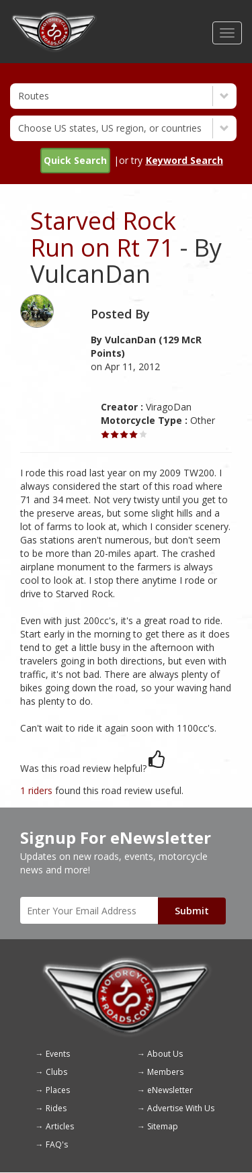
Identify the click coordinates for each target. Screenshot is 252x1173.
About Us (165, 1053)
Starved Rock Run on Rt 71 (103, 234)
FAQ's (57, 1144)
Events (58, 1053)
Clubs (56, 1072)
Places (58, 1090)
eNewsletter (170, 1090)
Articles (60, 1126)
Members (165, 1072)
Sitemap (162, 1126)
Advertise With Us (180, 1108)
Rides (56, 1108)
